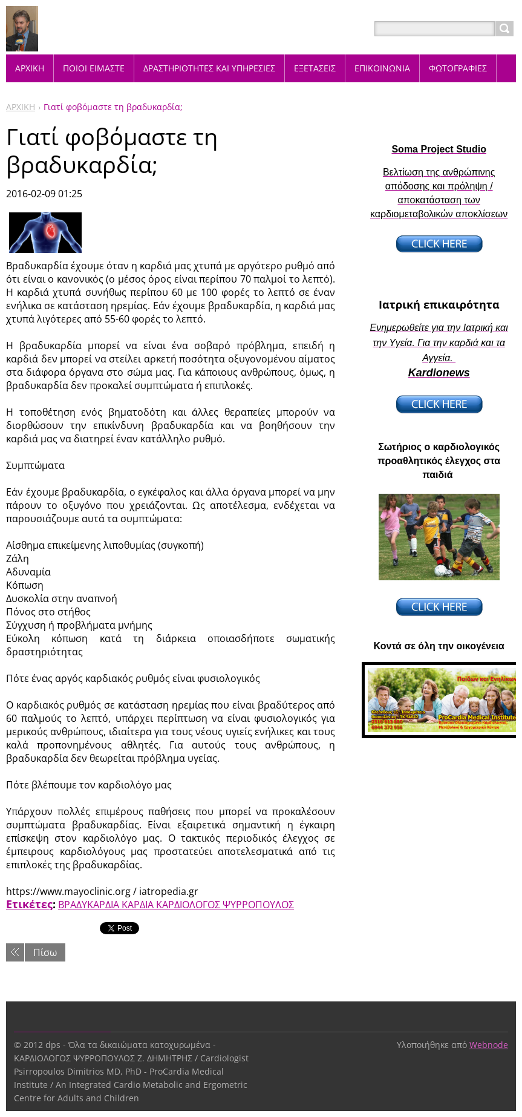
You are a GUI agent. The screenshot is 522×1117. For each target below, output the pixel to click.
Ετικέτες (29, 904)
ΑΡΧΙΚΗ (20, 107)
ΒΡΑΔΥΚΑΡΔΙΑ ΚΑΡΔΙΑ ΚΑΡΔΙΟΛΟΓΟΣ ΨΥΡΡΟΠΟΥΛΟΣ (176, 904)
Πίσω (45, 952)
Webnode (488, 1044)
